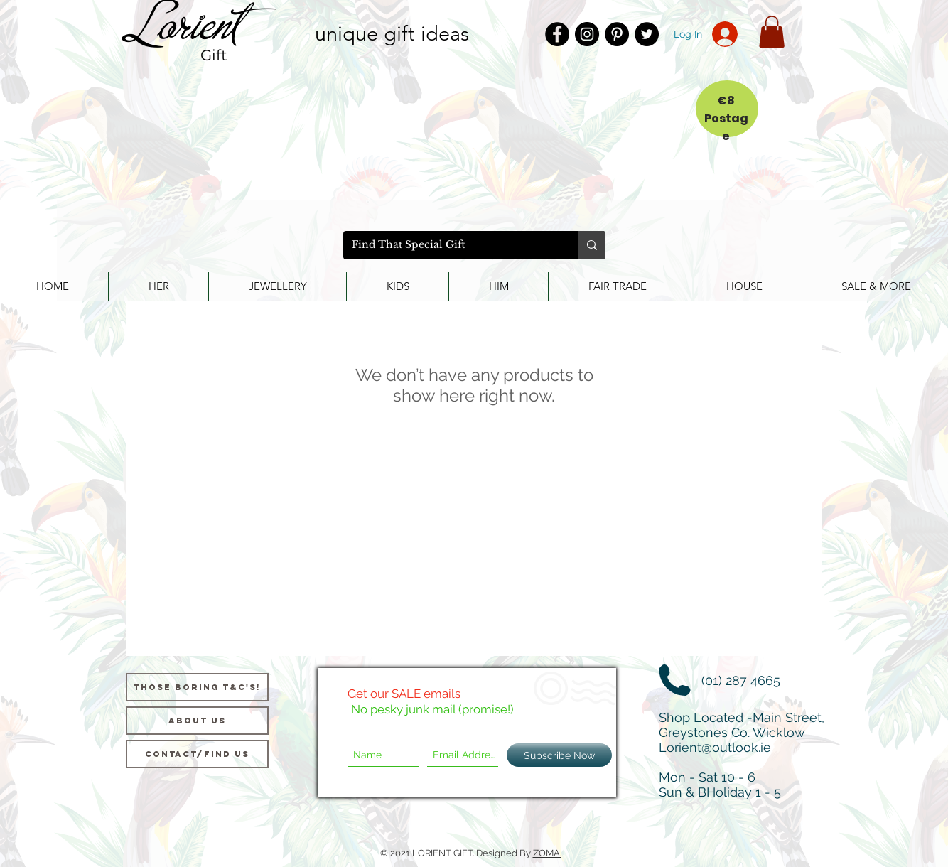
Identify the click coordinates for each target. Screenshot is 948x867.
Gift (213, 55)
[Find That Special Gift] (450, 245)
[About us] (197, 720)
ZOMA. (547, 853)
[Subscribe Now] (559, 755)
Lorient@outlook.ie (715, 747)
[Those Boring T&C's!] (197, 687)
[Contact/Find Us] (197, 754)
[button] (771, 32)
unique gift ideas (392, 33)
